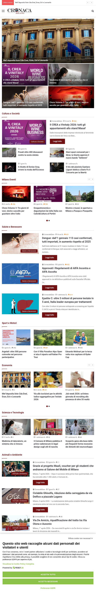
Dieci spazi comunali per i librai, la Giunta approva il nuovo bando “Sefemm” (77, 155)
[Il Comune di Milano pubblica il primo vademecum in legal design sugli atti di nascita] (48, 427)
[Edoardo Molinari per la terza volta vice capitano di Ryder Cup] (79, 337)
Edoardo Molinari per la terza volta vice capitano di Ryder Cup (78, 354)
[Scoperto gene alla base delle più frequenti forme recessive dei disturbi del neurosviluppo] (79, 427)
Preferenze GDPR (48, 588)
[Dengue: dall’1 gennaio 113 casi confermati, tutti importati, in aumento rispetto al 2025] (25, 97)
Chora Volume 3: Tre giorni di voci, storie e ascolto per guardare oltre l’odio (15, 211)
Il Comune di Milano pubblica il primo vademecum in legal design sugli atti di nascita (48, 444)
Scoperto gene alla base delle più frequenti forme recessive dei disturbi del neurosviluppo (79, 444)
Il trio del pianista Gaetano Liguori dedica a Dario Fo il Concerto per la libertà (78, 170)
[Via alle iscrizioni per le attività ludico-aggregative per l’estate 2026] (48, 380)
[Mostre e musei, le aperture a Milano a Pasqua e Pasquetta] (79, 194)
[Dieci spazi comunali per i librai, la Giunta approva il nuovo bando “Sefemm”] (57, 152)
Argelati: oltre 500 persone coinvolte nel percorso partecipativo (14, 354)
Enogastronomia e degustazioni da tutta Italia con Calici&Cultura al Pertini (48, 211)
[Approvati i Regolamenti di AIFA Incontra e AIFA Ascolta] (20, 273)
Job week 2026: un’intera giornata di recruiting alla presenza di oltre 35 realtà (77, 396)
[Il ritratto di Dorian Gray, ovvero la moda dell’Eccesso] (9, 167)
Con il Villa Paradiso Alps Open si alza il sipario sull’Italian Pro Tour (48, 354)
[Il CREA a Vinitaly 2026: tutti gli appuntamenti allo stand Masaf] (25, 75)
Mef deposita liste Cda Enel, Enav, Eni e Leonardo (25, 60)
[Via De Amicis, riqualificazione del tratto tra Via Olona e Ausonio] (16, 523)
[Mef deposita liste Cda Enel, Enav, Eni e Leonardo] (48, 41)
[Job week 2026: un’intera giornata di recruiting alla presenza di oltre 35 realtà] (79, 380)
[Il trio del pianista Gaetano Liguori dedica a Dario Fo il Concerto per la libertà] (57, 167)
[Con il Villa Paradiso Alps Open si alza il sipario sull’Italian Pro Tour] (48, 337)
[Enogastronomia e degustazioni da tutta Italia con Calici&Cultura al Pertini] (48, 194)
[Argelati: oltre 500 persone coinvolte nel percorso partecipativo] (16, 337)
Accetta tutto (48, 574)
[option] (48, 63)
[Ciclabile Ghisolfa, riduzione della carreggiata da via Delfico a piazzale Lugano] (16, 496)
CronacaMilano (57, 121)
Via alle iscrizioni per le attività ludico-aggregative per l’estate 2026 (48, 396)
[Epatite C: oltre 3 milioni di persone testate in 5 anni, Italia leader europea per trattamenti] (20, 303)
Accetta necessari (48, 582)
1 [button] (47, 220)
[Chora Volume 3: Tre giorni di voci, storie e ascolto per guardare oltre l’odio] (71, 97)
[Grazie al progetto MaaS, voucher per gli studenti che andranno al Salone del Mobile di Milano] (16, 469)
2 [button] (49, 220)
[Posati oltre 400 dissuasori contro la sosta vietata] (9, 152)
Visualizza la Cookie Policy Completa (18, 564)
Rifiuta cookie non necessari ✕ (80, 538)
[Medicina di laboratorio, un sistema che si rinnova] (71, 75)
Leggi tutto (57, 141)
